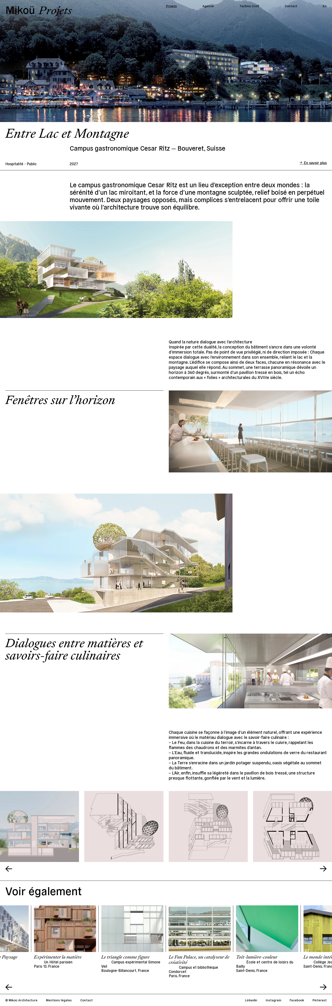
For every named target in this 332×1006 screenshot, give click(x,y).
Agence (208, 6)
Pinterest (320, 1000)
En (325, 6)
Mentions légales (59, 1000)
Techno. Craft (249, 6)
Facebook (297, 1000)
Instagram (273, 1000)
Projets (171, 6)
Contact (291, 6)
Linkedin (251, 1000)
